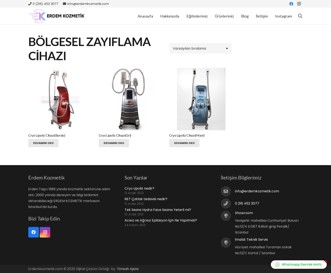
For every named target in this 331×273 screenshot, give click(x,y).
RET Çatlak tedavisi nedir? (146, 199)
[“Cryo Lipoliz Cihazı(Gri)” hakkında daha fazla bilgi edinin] (114, 143)
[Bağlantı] (56, 16)
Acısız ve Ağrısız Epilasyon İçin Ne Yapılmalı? (161, 220)
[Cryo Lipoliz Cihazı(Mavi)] (200, 99)
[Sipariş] (201, 48)
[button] (299, 264)
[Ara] (300, 16)
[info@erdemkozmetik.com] (228, 191)
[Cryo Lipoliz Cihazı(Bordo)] (59, 99)
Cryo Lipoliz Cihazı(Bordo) (46, 135)
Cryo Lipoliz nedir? (139, 188)
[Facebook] (291, 4)
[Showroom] (228, 216)
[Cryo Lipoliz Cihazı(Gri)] (130, 99)
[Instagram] (299, 4)
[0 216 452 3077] (228, 203)
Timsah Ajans (128, 268)
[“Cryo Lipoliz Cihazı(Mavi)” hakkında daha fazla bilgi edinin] (184, 143)
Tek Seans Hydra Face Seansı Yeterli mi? (158, 209)
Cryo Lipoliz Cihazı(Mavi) (187, 135)
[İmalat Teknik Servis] (228, 243)
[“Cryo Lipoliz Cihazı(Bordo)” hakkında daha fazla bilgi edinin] (43, 143)
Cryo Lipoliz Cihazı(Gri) (115, 135)
